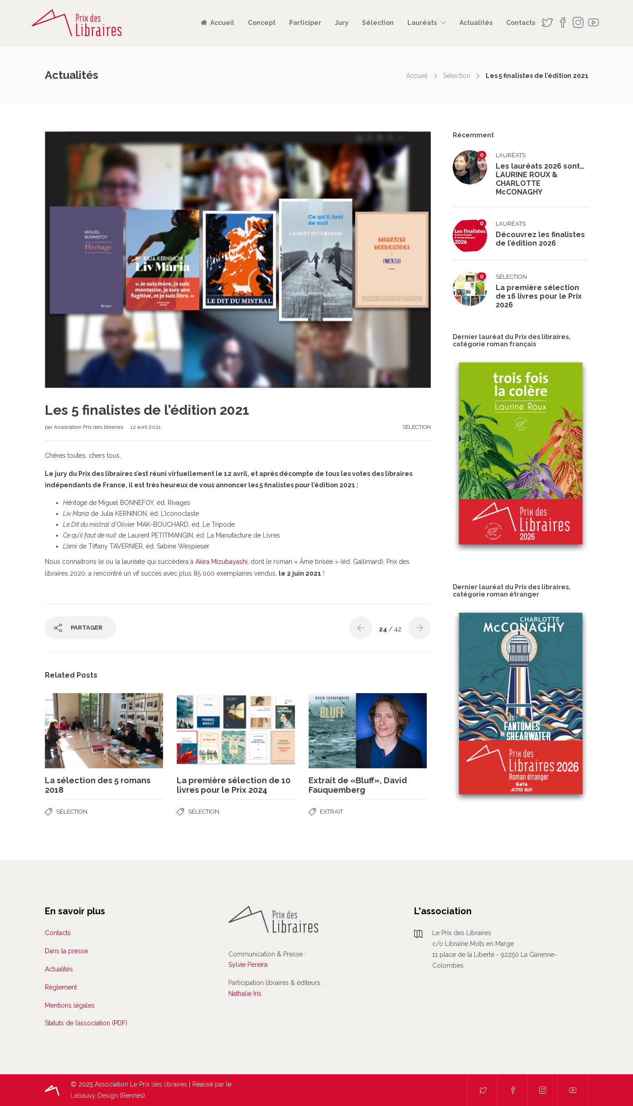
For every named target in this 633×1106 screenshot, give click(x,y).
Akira (202, 561)
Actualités (476, 22)
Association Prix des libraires (89, 427)
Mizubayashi (228, 561)
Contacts (520, 22)
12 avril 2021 (145, 427)
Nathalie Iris (244, 993)
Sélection (378, 22)
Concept (261, 22)
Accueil (222, 22)
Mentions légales (70, 1005)
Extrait (331, 811)
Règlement (61, 987)
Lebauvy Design (94, 1095)
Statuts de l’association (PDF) (86, 1023)
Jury (341, 22)
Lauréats (422, 22)
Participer (305, 22)
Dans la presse (66, 951)
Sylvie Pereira (247, 964)
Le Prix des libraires (158, 1084)
